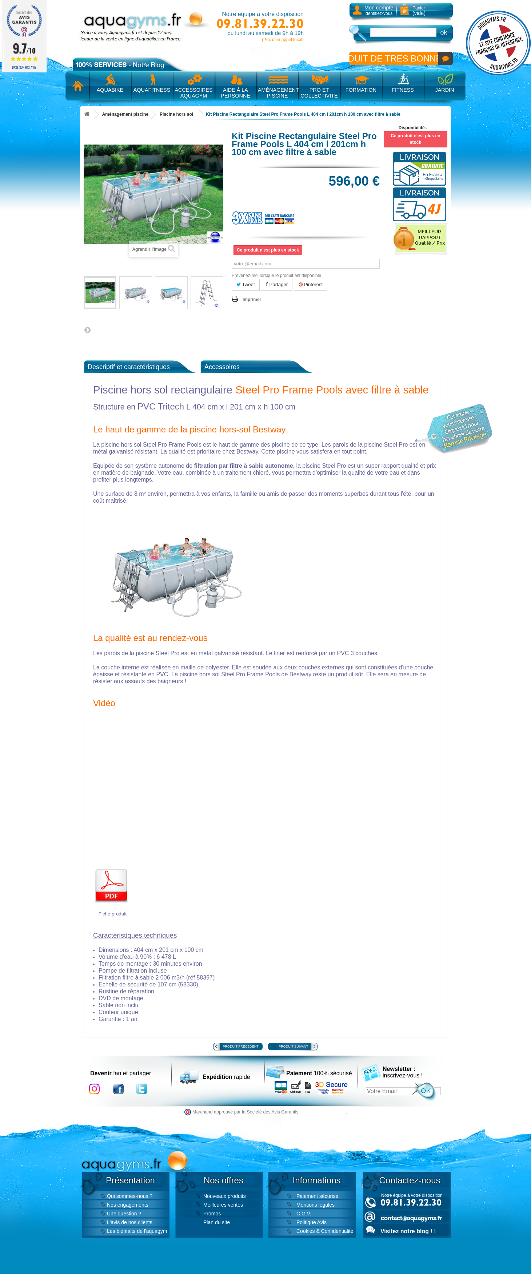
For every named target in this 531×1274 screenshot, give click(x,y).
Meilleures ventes (223, 1205)
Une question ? (124, 1213)
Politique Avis (311, 1222)
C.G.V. (303, 1213)
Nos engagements (127, 1205)
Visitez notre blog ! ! (408, 1231)
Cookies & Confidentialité (324, 1231)
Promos (212, 1213)
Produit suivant (293, 1046)
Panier (419, 10)
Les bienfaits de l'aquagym (137, 1231)
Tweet (245, 284)
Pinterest (311, 284)
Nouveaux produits (224, 1196)
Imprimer (252, 299)
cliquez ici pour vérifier (323, 1112)
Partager (277, 284)
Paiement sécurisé (317, 1196)
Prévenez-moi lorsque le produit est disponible (276, 275)
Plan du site (216, 1222)
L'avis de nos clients (129, 1222)
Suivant (87, 329)
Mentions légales (315, 1205)
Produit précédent (241, 1046)
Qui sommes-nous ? (129, 1196)
